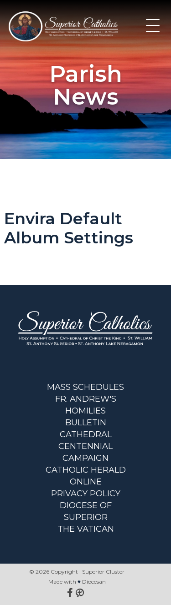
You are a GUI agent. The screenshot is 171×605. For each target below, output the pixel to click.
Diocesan (94, 581)
